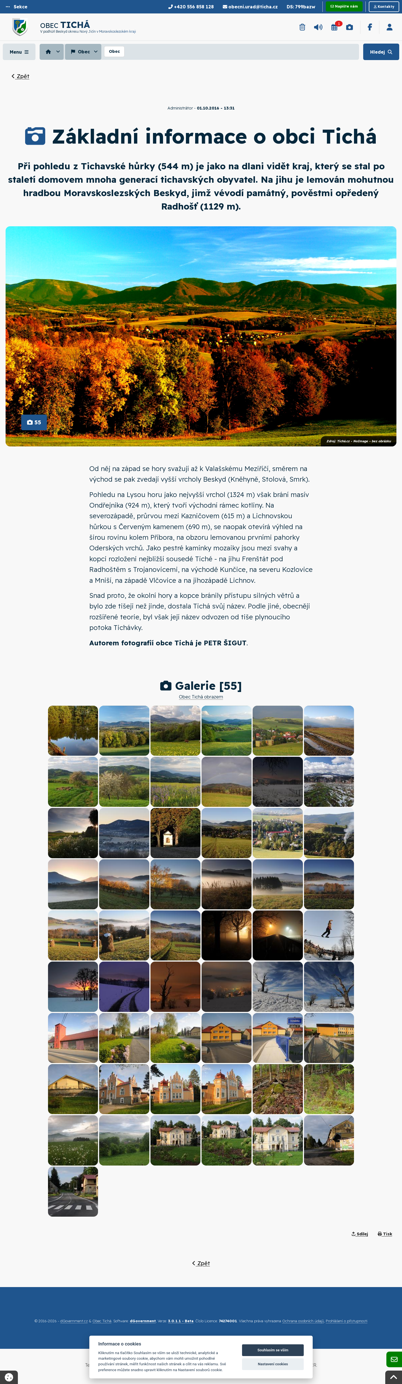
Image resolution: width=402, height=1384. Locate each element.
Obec (80, 51)
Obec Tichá (101, 1321)
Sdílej (360, 1233)
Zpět (20, 76)
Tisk (385, 1233)
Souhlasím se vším (272, 1350)
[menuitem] (52, 52)
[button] (16, 7)
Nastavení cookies (273, 1364)
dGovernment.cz (74, 1321)
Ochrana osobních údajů (303, 1321)
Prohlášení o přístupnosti (346, 1321)
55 (34, 422)
